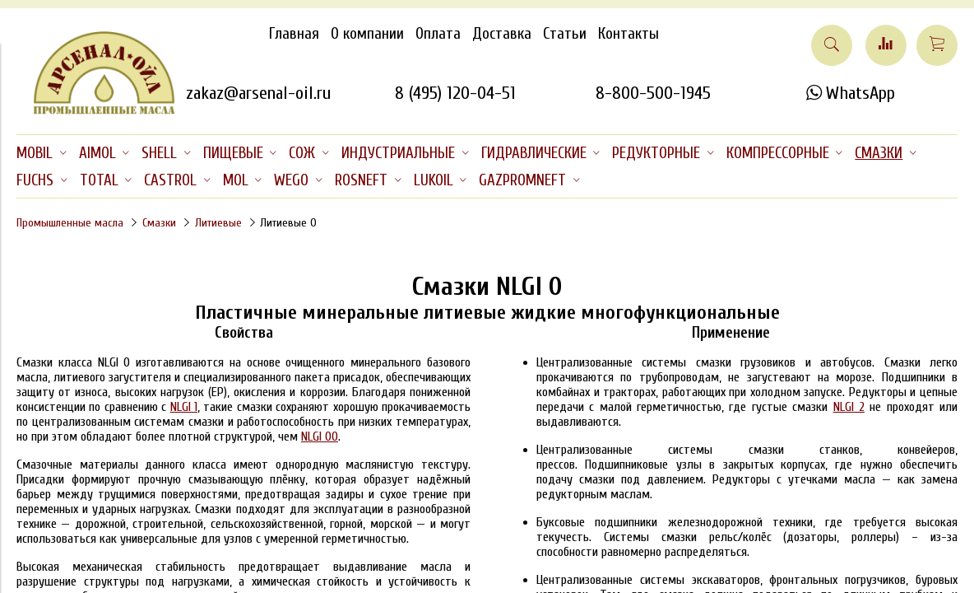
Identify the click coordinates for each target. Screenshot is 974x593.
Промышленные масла (69, 223)
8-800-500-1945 (653, 93)
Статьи (565, 34)
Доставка (501, 34)
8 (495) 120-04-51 (455, 93)
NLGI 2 (849, 406)
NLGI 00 (319, 436)
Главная (294, 34)
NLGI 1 (183, 406)
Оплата (438, 34)
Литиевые (218, 223)
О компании (367, 34)
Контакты (628, 34)
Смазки (159, 223)
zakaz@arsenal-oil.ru (258, 93)
